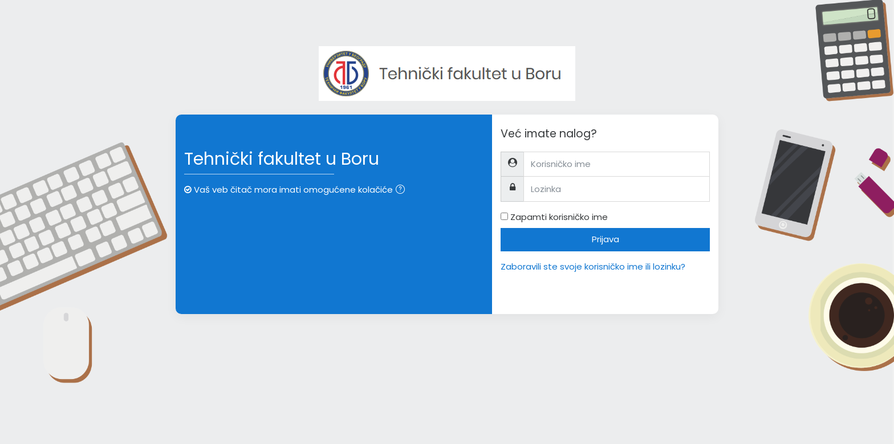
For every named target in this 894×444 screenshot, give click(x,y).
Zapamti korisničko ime (559, 217)
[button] (402, 191)
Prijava (605, 239)
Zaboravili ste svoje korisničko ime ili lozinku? (593, 266)
